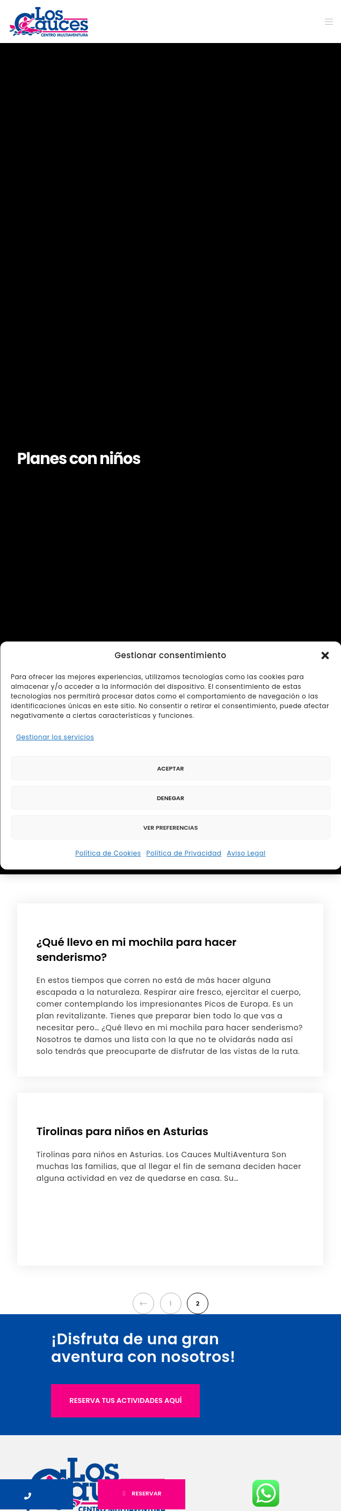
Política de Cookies (108, 853)
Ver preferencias (170, 827)
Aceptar (170, 768)
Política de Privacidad (183, 853)
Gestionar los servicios (55, 737)
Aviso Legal (246, 853)
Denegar (170, 798)
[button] (325, 655)
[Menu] (326, 21)
